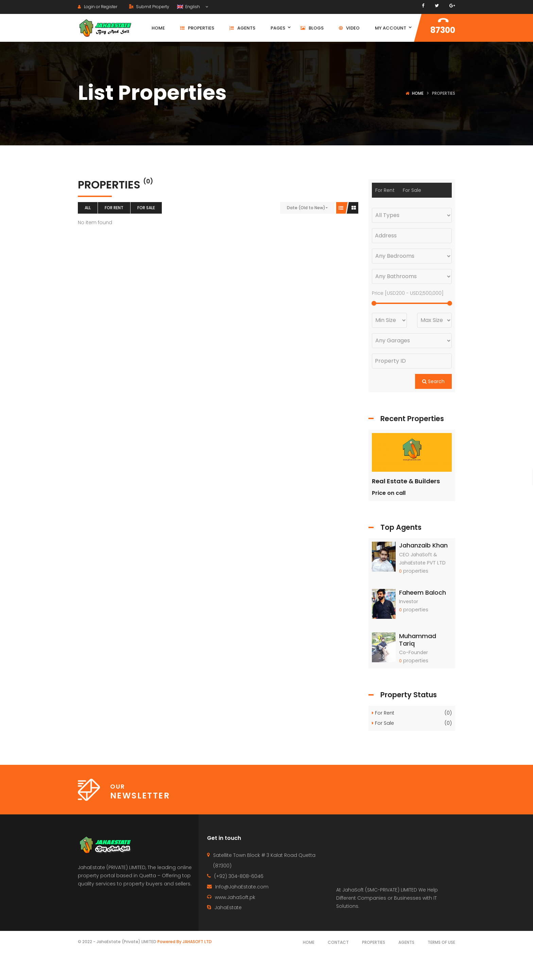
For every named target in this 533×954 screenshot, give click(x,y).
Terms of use (441, 942)
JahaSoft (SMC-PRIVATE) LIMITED (379, 889)
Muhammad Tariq (417, 640)
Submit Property (149, 7)
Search (433, 381)
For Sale (146, 208)
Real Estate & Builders (406, 481)
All (88, 208)
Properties (373, 942)
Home (418, 93)
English (189, 7)
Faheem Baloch (422, 592)
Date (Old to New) (306, 208)
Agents (406, 942)
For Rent (114, 208)
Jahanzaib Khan (423, 545)
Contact (338, 942)
